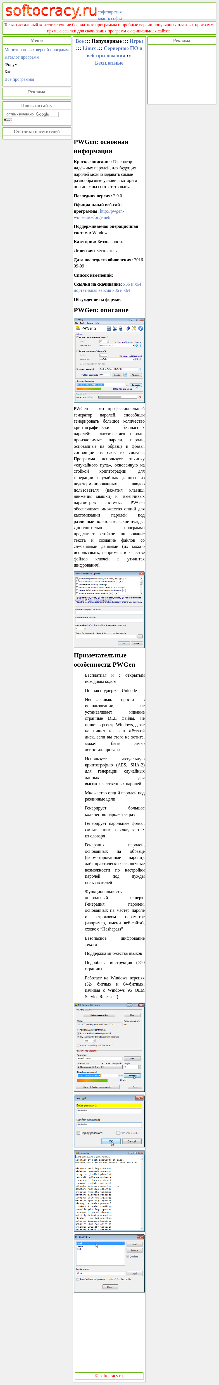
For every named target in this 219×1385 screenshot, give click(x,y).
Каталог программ (21, 57)
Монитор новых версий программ (36, 49)
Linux (89, 48)
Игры (136, 41)
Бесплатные (109, 63)
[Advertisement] (182, 73)
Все (79, 41)
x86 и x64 (132, 284)
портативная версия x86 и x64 (102, 290)
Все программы (19, 79)
